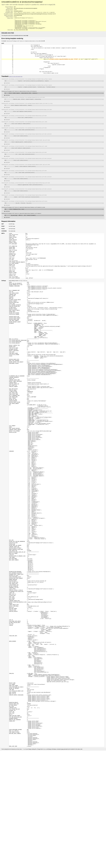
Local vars (7, 89)
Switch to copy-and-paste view (15, 83)
